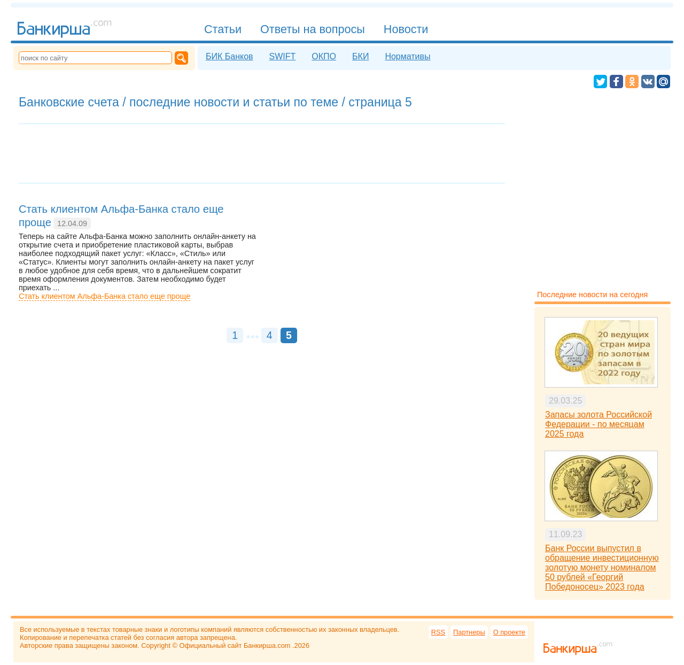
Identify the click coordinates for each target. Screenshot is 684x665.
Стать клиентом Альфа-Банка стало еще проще (104, 296)
